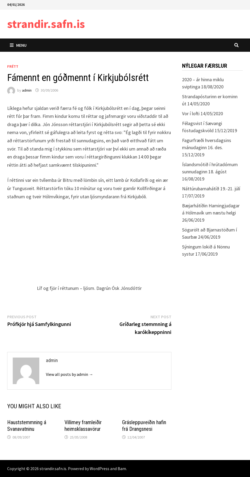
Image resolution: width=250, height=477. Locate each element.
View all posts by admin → (69, 374)
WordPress (99, 468)
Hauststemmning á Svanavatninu (26, 425)
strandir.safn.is (46, 23)
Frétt (12, 66)
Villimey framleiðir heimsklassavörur (83, 425)
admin (27, 90)
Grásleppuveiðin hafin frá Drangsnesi (144, 425)
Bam (122, 468)
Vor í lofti (191, 113)
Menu (18, 45)
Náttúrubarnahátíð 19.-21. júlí (211, 189)
